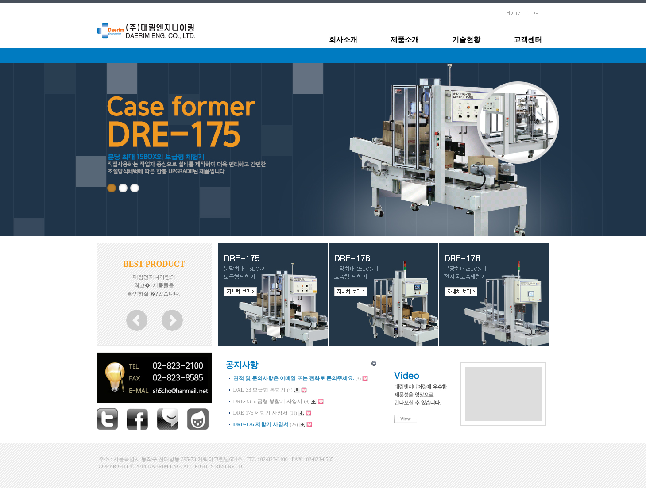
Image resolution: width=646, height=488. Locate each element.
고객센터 (528, 39)
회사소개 (343, 39)
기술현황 (466, 39)
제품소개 (405, 39)
